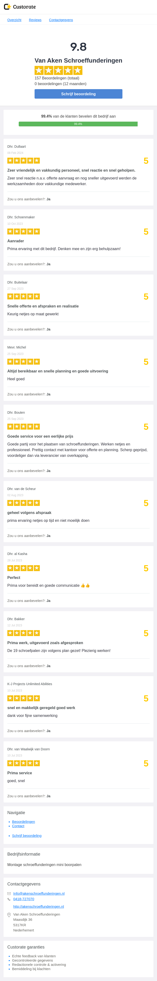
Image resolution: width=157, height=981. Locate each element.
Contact (18, 826)
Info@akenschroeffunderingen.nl (39, 893)
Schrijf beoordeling (78, 94)
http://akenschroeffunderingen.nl (38, 906)
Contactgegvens (61, 20)
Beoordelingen (23, 822)
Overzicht (14, 20)
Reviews (35, 20)
